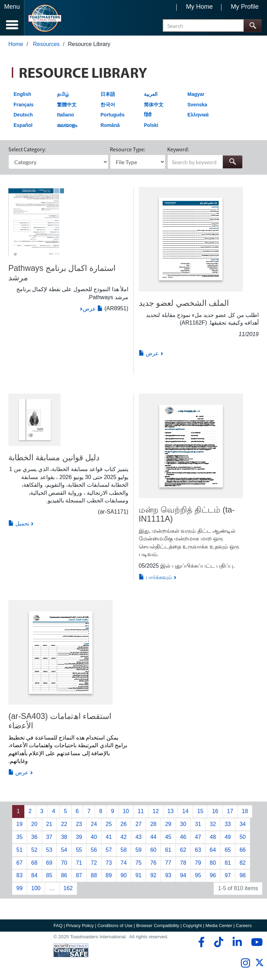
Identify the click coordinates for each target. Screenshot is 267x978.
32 (213, 824)
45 (168, 837)
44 (153, 837)
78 (183, 863)
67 (19, 863)
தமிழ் (63, 94)
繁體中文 (66, 104)
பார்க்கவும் (155, 577)
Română (110, 125)
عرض (93, 309)
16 (215, 811)
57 (109, 850)
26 (124, 824)
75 (138, 863)
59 (138, 850)
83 (19, 875)
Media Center (218, 925)
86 (64, 875)
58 (124, 850)
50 (243, 837)
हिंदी (148, 114)
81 (228, 863)
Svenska (197, 104)
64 (213, 850)
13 (171, 811)
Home (15, 44)
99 (19, 888)
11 (141, 811)
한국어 (107, 104)
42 (124, 837)
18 (245, 811)
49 (228, 837)
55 (79, 850)
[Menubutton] (12, 18)
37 (49, 837)
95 (198, 875)
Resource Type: (127, 149)
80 (213, 863)
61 (168, 850)
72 (94, 863)
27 (138, 824)
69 (49, 863)
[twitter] (259, 965)
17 (230, 811)
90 (124, 875)
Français (24, 104)
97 (228, 875)
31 (198, 824)
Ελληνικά (198, 114)
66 (243, 850)
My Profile (245, 6)
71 (79, 863)
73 (109, 863)
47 (198, 837)
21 (49, 824)
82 (243, 863)
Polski (151, 125)
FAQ (58, 925)
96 (213, 875)
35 (19, 837)
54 (64, 850)
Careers (244, 925)
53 (49, 850)
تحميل (18, 523)
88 (94, 875)
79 (198, 863)
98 (243, 875)
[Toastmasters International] (45, 18)
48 (213, 837)
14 (185, 811)
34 (243, 824)
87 (79, 875)
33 (228, 824)
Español (23, 125)
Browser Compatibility (157, 925)
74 (124, 863)
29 (168, 824)
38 (64, 837)
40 (94, 837)
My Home (199, 6)
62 (183, 850)
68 (34, 863)
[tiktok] (218, 942)
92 (153, 875)
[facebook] (200, 942)
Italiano (65, 114)
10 (126, 811)
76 (153, 863)
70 (64, 863)
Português (112, 114)
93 (168, 875)
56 (94, 850)
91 (138, 875)
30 (183, 824)
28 (153, 824)
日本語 (107, 94)
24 (94, 824)
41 (109, 837)
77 (168, 863)
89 (109, 875)
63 (198, 850)
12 (156, 811)
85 (49, 875)
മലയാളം (67, 125)
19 (19, 824)
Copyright (192, 925)
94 (183, 875)
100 (36, 888)
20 (34, 824)
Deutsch (23, 114)
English (22, 94)
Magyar (195, 94)
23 (79, 824)
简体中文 (153, 104)
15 (200, 811)
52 (34, 850)
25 (109, 824)
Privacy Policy (80, 925)
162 (68, 888)
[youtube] (255, 942)
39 (79, 837)
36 (34, 837)
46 (183, 837)
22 (64, 824)
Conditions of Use (114, 925)
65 (228, 850)
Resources (46, 44)
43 (138, 837)
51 (19, 850)
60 (153, 850)
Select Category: (27, 149)
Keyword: (178, 149)
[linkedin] (237, 942)
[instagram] (245, 963)
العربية (150, 94)
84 (34, 875)
